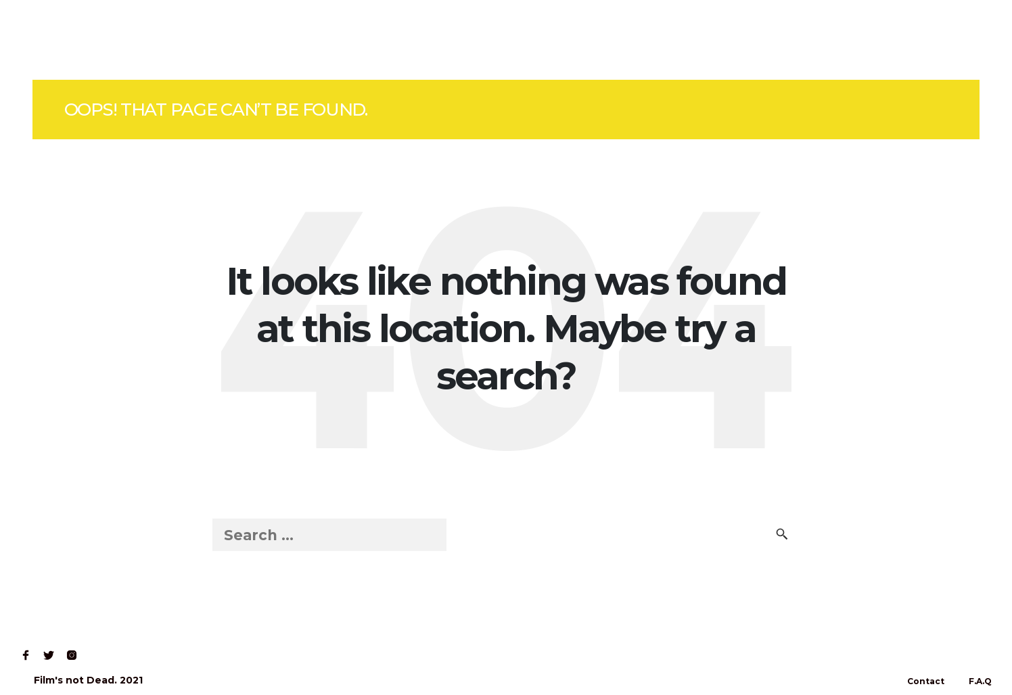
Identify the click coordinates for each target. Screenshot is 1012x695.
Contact (213, 39)
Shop (97, 39)
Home (41, 39)
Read (151, 39)
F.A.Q (980, 681)
